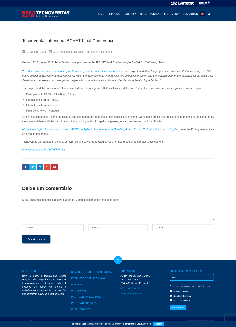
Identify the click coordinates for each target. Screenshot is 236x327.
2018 (56, 51)
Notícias (79, 51)
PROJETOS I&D (79, 290)
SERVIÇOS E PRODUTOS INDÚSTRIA (91, 272)
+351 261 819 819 (129, 288)
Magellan (173, 129)
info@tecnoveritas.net (131, 293)
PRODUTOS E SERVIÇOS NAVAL (89, 278)
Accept (158, 324)
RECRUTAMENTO (80, 309)
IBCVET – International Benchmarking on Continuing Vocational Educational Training (72, 71)
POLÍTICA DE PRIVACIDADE (86, 297)
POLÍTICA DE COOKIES (84, 303)
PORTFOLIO (78, 284)
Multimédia (66, 51)
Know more (146, 324)
